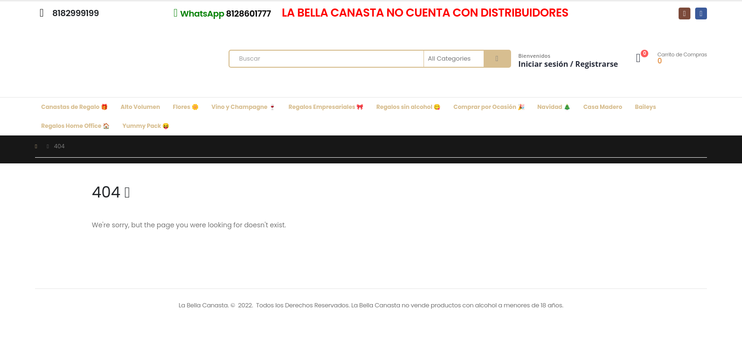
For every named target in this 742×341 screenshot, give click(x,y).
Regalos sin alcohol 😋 (408, 107)
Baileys (645, 107)
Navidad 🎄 (554, 107)
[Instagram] (684, 13)
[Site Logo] (101, 61)
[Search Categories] (454, 59)
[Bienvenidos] (568, 53)
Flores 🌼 (185, 107)
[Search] (497, 59)
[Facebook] (701, 13)
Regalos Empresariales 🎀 (326, 107)
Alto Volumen (140, 107)
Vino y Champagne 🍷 (244, 107)
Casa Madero (602, 107)
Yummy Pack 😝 (146, 126)
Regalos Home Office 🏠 (75, 126)
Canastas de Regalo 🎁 (74, 107)
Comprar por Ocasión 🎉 (488, 107)
